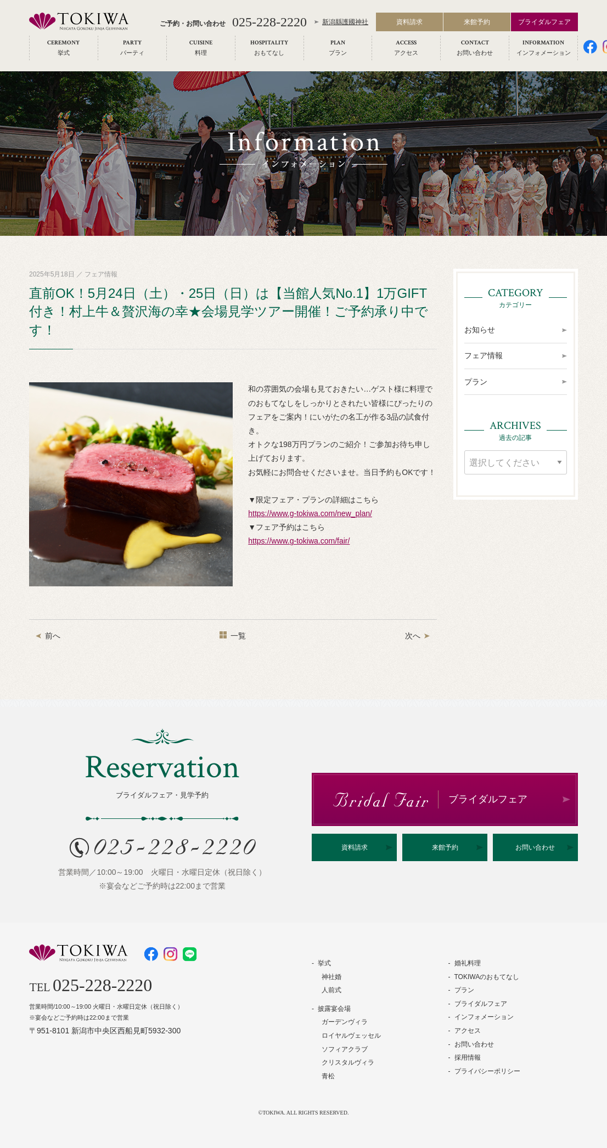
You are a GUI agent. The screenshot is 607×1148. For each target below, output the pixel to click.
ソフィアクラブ (345, 1049)
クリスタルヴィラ (348, 1062)
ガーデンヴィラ (345, 1022)
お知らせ (479, 329)
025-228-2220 (269, 23)
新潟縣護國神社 (345, 23)
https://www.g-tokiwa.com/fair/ (299, 540)
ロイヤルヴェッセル (351, 1035)
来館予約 (477, 23)
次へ (412, 635)
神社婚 (331, 977)
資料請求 (409, 23)
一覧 (238, 635)
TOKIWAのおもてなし (487, 977)
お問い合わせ (535, 847)
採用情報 (467, 1057)
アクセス (467, 1030)
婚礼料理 (467, 963)
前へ (52, 635)
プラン (475, 381)
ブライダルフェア (544, 23)
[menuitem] (63, 49)
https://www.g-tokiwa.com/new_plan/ (310, 513)
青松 (328, 1076)
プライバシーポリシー (487, 1071)
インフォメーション (484, 1017)
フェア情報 (483, 355)
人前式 (331, 990)
